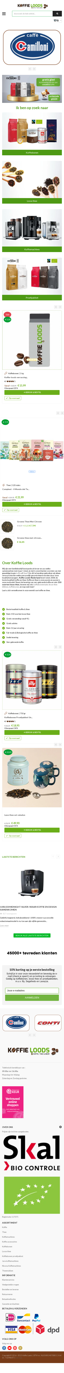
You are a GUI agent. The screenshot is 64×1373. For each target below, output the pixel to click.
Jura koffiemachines (10, 1261)
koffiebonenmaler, (41, 584)
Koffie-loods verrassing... (16, 377)
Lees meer (4, 925)
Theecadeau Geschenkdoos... (14, 489)
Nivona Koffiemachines (11, 1266)
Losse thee (32, 200)
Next (58, 856)
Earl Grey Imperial (25, 521)
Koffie (4, 1227)
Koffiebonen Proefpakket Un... (18, 717)
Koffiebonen (32, 152)
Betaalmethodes (9, 1299)
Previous (53, 856)
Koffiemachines (32, 249)
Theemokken (7, 1271)
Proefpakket (32, 297)
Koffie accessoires (9, 1242)
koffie (18, 573)
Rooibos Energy (24, 538)
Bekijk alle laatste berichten (32, 935)
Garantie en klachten (10, 1304)
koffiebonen (14, 587)
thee (25, 573)
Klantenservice (8, 1280)
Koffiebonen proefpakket (12, 1256)
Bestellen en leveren (10, 1289)
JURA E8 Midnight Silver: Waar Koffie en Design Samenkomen (28, 908)
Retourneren (7, 1294)
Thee (4, 1232)
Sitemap (19, 1358)
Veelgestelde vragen (10, 1284)
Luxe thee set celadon (14, 815)
